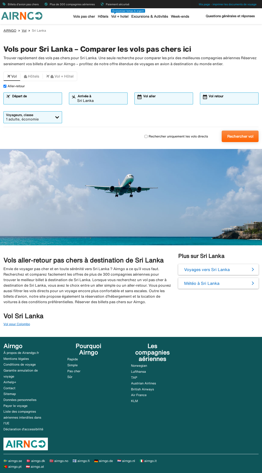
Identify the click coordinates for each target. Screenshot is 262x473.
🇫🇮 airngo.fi (81, 460)
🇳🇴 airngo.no (58, 460)
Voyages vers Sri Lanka (207, 269)
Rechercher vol (240, 136)
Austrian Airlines (143, 383)
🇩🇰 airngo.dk (35, 460)
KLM (134, 401)
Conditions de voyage (19, 364)
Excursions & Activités (149, 16)
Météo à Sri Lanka (201, 283)
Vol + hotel (119, 16)
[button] (12, 76)
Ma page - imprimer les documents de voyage (228, 4)
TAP (134, 377)
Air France (139, 395)
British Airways (142, 389)
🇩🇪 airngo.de (103, 460)
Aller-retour (14, 86)
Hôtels (103, 16)
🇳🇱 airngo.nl (126, 460)
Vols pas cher (84, 16)
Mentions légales (16, 358)
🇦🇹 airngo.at (35, 466)
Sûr (69, 376)
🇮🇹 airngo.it (148, 460)
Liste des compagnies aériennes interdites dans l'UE (22, 417)
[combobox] (36, 100)
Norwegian (139, 365)
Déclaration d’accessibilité (23, 429)
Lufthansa (138, 371)
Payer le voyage (15, 405)
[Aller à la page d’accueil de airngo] (21, 15)
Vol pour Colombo (16, 324)
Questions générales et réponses (230, 16)
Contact (9, 388)
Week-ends (180, 16)
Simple (72, 365)
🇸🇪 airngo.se (12, 460)
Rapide (72, 359)
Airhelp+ (9, 382)
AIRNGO (9, 30)
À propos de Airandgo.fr (21, 352)
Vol (24, 30)
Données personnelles (19, 399)
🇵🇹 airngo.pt (12, 466)
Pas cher (73, 371)
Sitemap (9, 393)
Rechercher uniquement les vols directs (176, 136)
